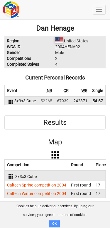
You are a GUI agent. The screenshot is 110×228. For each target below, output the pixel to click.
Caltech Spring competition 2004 (36, 185)
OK (54, 224)
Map (55, 142)
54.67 (97, 101)
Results (55, 122)
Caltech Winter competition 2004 (36, 193)
